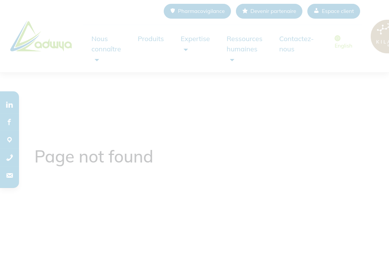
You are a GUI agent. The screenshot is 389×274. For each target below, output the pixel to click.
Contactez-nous (296, 43)
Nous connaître (106, 43)
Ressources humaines (244, 43)
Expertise (195, 38)
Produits (151, 38)
